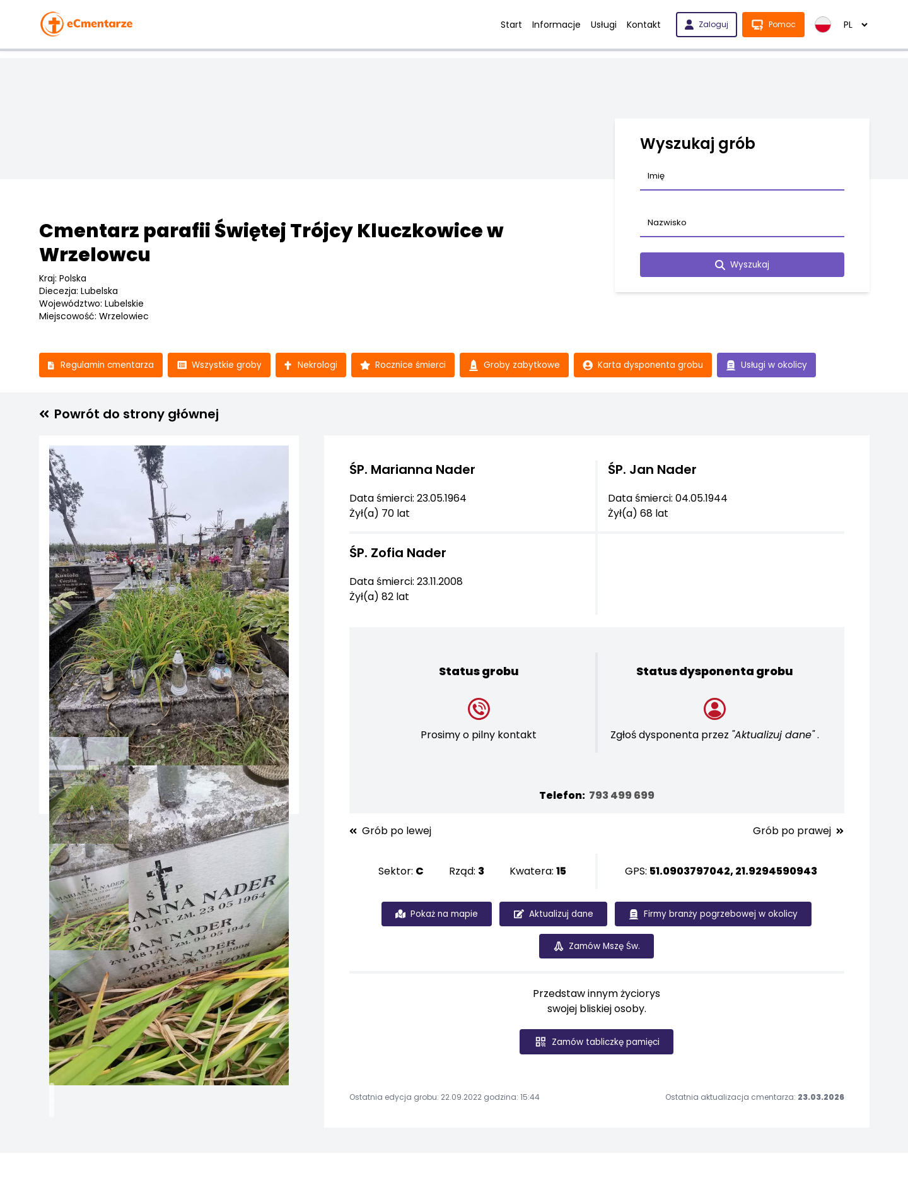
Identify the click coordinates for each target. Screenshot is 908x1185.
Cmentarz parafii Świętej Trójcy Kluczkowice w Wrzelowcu (271, 243)
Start (511, 24)
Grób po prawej (798, 831)
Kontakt (644, 24)
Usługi (604, 24)
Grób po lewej (390, 831)
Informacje (556, 24)
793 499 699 (622, 796)
